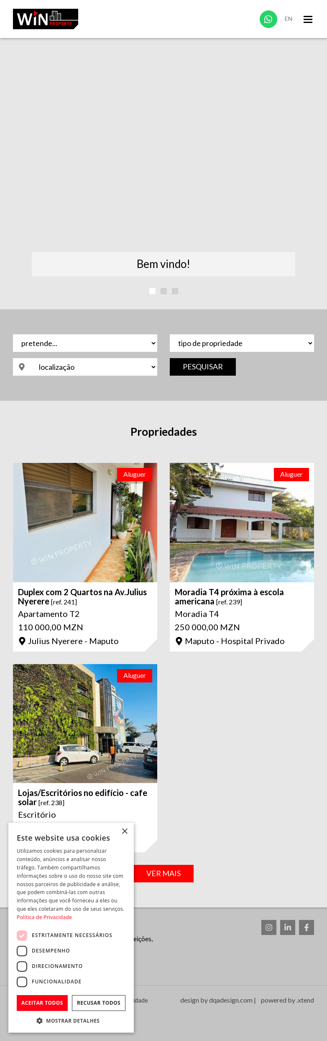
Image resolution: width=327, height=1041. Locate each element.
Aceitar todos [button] (42, 1002)
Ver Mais (163, 873)
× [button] (124, 832)
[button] (71, 1020)
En (288, 18)
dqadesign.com (231, 1000)
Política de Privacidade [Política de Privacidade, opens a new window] (44, 917)
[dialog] (71, 928)
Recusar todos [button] (98, 1002)
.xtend (305, 1000)
